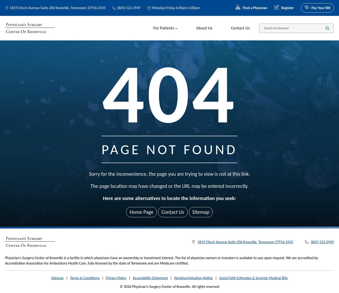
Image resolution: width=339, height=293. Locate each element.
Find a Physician (251, 8)
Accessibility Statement (150, 278)
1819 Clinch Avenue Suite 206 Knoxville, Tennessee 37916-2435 (58, 8)
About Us (204, 28)
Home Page (141, 212)
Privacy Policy (116, 278)
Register (284, 8)
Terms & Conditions (85, 278)
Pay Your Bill (317, 8)
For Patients (165, 28)
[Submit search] (327, 28)
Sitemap (200, 212)
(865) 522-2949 (126, 8)
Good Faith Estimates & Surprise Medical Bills (253, 278)
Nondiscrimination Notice (193, 278)
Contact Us (240, 28)
